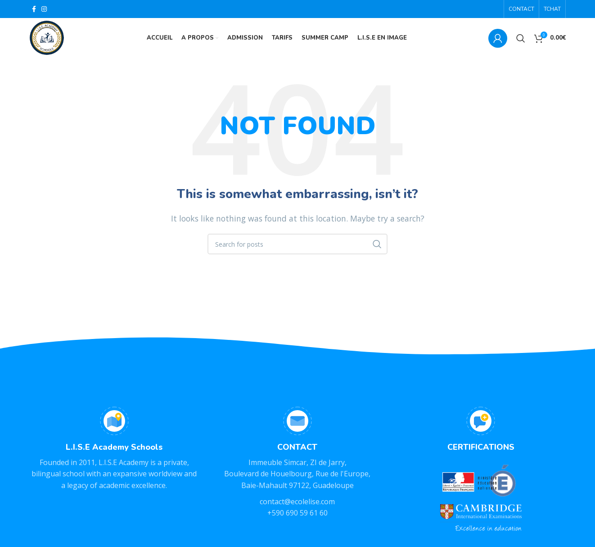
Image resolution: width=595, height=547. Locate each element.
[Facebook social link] (34, 9)
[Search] (521, 38)
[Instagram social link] (44, 9)
